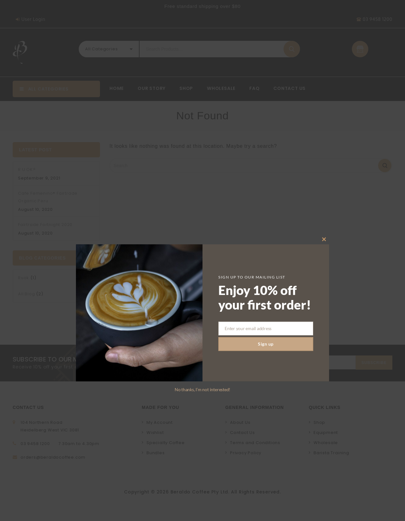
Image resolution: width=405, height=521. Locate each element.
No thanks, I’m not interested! (202, 478)
